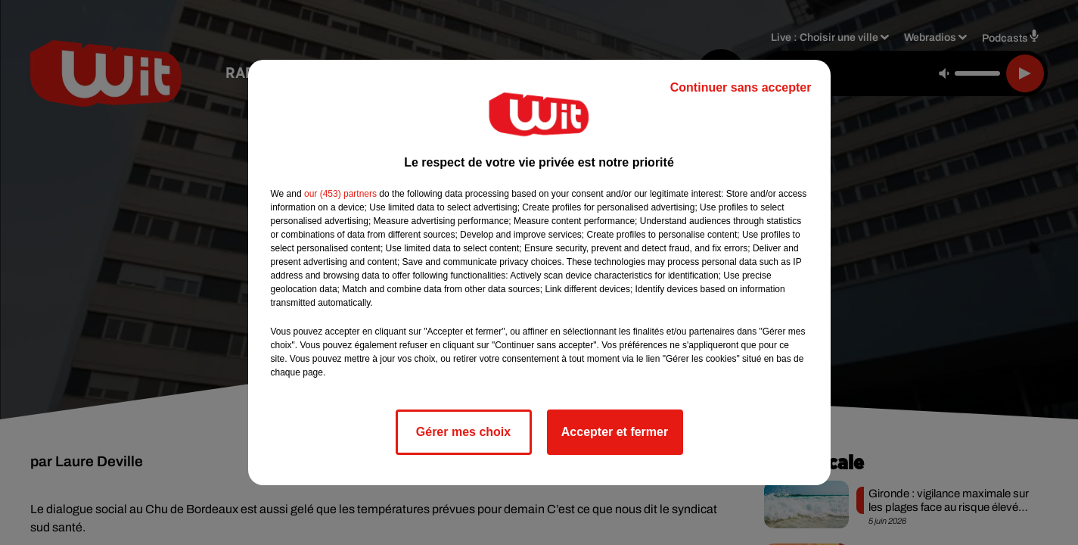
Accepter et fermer (614, 431)
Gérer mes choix (463, 431)
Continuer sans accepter (741, 87)
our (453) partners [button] (340, 193)
